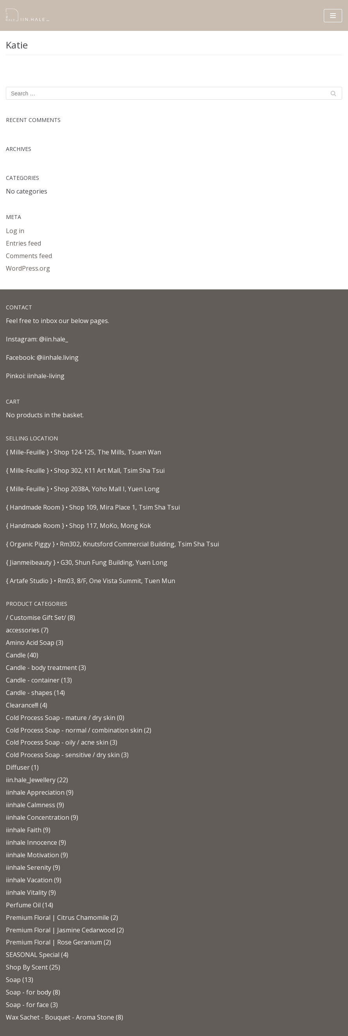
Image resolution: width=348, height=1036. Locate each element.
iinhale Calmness (30, 805)
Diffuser (18, 767)
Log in (15, 230)
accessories (22, 630)
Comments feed (29, 255)
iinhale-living (46, 376)
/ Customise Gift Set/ (36, 617)
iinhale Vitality (26, 892)
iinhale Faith (23, 830)
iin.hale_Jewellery (31, 780)
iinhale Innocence (31, 842)
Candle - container (32, 680)
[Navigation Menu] (333, 15)
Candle (16, 655)
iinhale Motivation (32, 855)
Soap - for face (27, 1004)
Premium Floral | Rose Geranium (54, 942)
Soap (13, 979)
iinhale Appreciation (35, 792)
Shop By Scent (27, 967)
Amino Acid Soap (30, 642)
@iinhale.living (58, 357)
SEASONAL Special (32, 954)
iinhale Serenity (28, 867)
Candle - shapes (29, 692)
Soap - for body (28, 992)
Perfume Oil (23, 905)
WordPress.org (28, 268)
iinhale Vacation (29, 880)
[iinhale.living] (29, 15)
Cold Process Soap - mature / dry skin (60, 717)
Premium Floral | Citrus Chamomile (57, 917)
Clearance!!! (22, 705)
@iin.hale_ (53, 339)
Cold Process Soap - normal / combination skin (74, 730)
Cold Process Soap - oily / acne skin (57, 742)
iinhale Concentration (37, 817)
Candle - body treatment (41, 667)
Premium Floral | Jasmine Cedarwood (60, 930)
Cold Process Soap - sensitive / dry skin (63, 755)
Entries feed (23, 243)
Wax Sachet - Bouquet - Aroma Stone (60, 1017)
